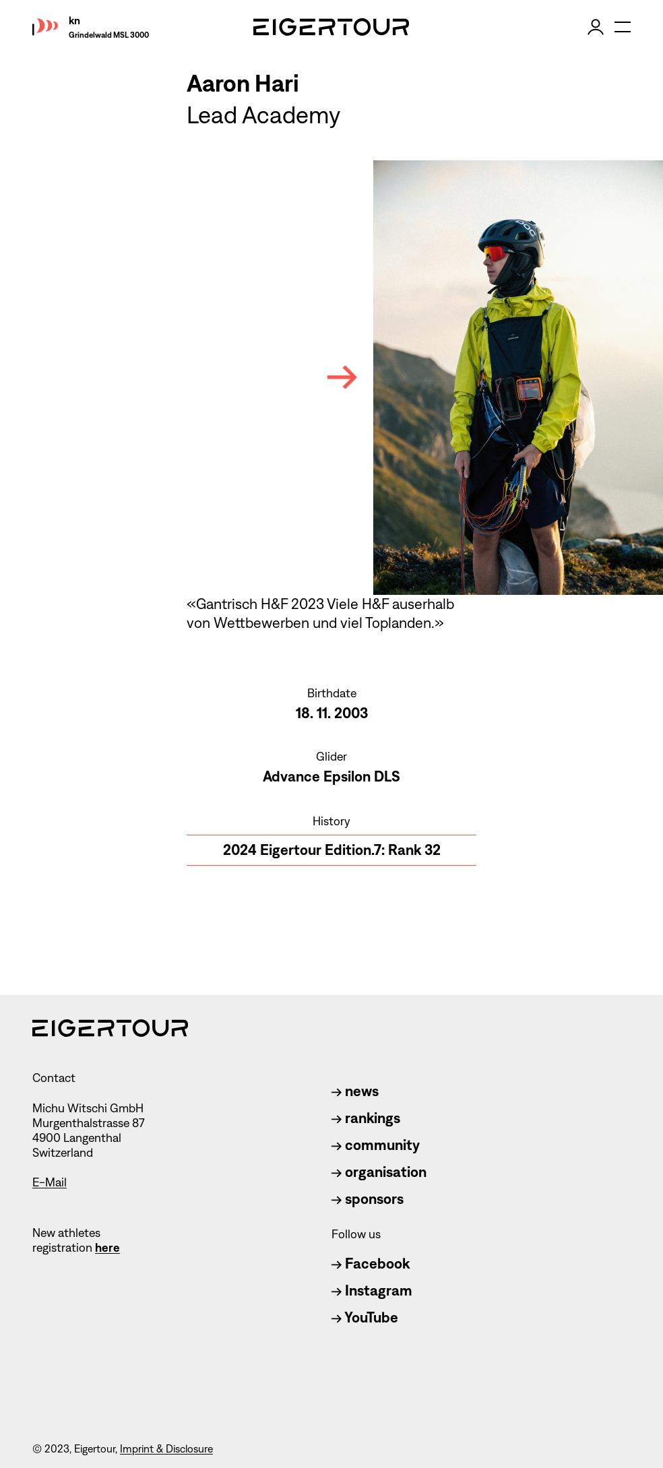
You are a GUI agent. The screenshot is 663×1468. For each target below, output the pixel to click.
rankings (366, 1118)
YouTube (365, 1317)
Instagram (372, 1290)
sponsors (368, 1198)
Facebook (371, 1263)
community (376, 1145)
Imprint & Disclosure (166, 1449)
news (355, 1091)
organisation (379, 1171)
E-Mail (49, 1182)
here (107, 1247)
